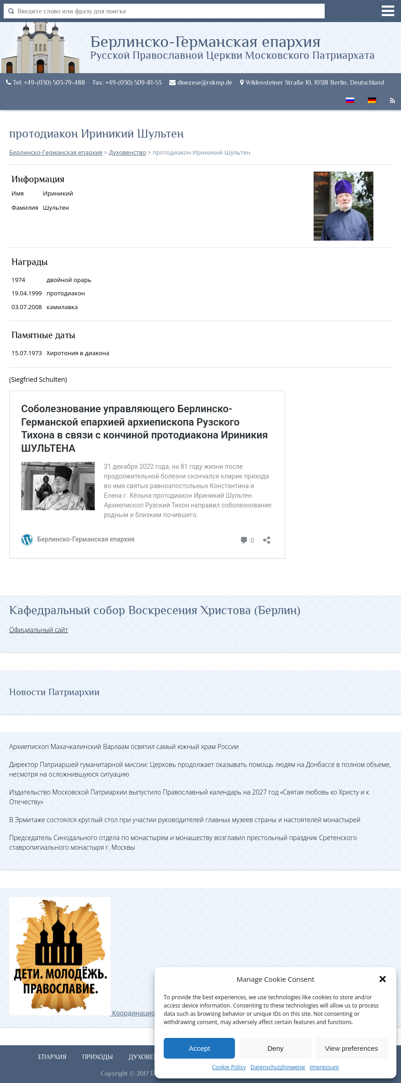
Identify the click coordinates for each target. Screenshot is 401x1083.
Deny (275, 1048)
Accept (199, 1048)
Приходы (97, 1056)
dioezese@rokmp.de (200, 82)
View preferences (351, 1048)
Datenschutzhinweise (277, 1067)
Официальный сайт (38, 629)
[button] (382, 979)
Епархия (52, 1056)
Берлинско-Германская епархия (232, 46)
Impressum (324, 1067)
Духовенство (152, 1056)
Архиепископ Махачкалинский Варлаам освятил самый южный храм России (124, 746)
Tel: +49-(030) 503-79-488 (45, 82)
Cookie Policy (229, 1067)
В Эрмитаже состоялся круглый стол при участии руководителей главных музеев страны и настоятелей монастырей (185, 819)
